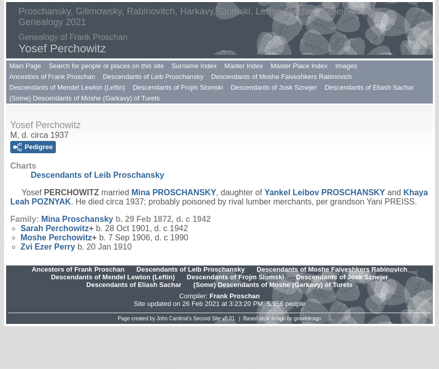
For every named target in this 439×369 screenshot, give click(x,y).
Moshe (56, 237)
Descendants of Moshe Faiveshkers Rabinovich (281, 76)
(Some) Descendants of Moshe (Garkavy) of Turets (84, 98)
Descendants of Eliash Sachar (369, 87)
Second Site (207, 318)
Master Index (243, 66)
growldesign (307, 318)
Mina (174, 192)
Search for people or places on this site (106, 66)
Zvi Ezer (47, 246)
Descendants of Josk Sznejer (274, 87)
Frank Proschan (235, 296)
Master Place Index (298, 66)
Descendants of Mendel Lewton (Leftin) (67, 87)
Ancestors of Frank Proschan (52, 76)
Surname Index (194, 66)
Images (347, 66)
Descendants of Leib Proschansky (153, 76)
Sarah (54, 228)
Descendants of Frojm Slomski (178, 87)
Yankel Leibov (324, 192)
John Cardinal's (174, 318)
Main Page (25, 66)
